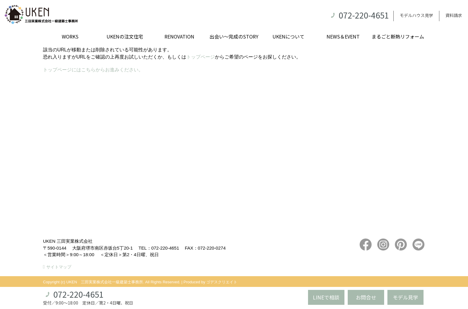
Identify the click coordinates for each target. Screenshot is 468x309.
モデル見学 (405, 297)
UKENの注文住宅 (125, 36)
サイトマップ (58, 267)
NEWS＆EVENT (343, 36)
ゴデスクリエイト (221, 282)
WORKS (70, 36)
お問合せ (366, 297)
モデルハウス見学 (416, 15)
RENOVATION (179, 36)
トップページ (200, 56)
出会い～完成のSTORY (234, 36)
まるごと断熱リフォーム (398, 36)
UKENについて (288, 36)
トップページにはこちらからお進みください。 (93, 69)
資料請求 (453, 15)
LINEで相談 (326, 297)
